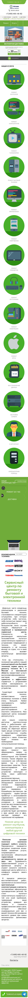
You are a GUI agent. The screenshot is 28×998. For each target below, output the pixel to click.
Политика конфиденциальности (10, 976)
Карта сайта (16, 974)
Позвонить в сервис (14, 994)
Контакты (14, 960)
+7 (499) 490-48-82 (14, 14)
